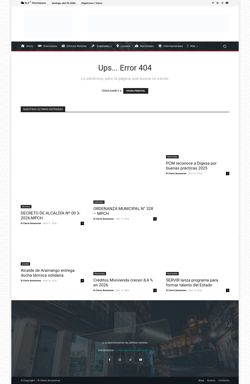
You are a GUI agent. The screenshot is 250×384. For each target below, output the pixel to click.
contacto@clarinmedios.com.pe (133, 350)
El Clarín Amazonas (31, 223)
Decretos (26, 206)
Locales (25, 263)
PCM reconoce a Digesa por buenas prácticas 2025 (191, 165)
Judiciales (99, 202)
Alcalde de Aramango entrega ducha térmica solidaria (48, 273)
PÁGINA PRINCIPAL (135, 91)
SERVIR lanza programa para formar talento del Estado (192, 282)
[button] (224, 46)
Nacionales (172, 156)
